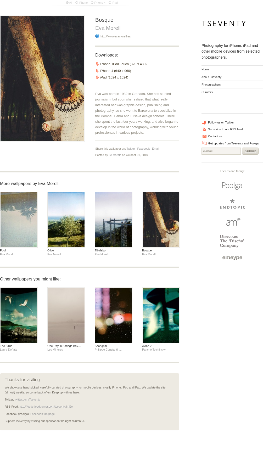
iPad (114, 2)
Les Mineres (55, 349)
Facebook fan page (42, 413)
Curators (207, 92)
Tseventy (224, 25)
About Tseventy (211, 76)
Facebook (143, 148)
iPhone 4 (99, 2)
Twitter (131, 148)
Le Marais (115, 154)
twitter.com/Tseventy (27, 399)
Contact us (215, 136)
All (70, 2)
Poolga (232, 186)
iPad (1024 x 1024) (114, 77)
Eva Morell (108, 28)
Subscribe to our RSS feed (225, 129)
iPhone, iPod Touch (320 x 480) (123, 64)
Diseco (232, 241)
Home (205, 69)
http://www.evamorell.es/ (115, 36)
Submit (250, 151)
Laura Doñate (8, 349)
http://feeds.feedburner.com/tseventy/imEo (46, 406)
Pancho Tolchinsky (154, 349)
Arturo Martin (232, 221)
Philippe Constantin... (108, 349)
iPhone (83, 2)
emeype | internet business (232, 258)
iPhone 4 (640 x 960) (115, 71)
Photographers (211, 84)
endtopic (232, 204)
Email (155, 148)
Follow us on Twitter (221, 122)
